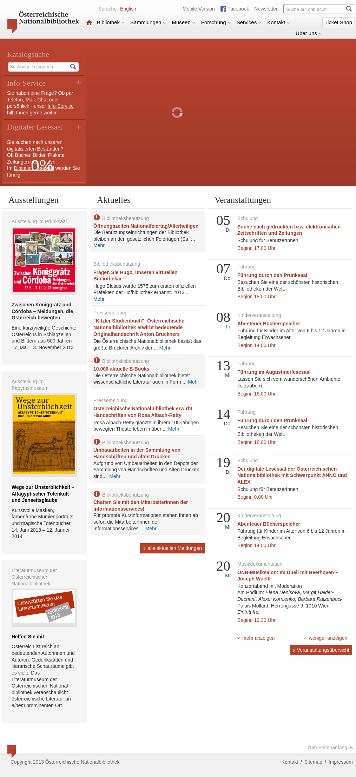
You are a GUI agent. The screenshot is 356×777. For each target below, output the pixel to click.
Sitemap (313, 762)
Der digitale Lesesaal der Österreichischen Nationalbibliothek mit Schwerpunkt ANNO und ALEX (292, 475)
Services (249, 22)
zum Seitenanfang (330, 747)
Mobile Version (199, 9)
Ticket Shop (338, 22)
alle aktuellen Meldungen (172, 548)
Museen (183, 22)
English (128, 9)
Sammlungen (148, 22)
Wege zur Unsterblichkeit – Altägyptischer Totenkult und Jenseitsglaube (43, 493)
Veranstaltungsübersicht (320, 650)
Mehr (99, 245)
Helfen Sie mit (28, 636)
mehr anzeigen (255, 638)
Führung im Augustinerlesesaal (274, 372)
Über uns (309, 33)
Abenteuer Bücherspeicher (268, 323)
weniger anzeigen (325, 638)
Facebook (238, 9)
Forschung (216, 22)
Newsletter (265, 9)
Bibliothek (111, 22)
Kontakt (278, 22)
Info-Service (60, 106)
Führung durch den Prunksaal (272, 275)
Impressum (341, 762)
